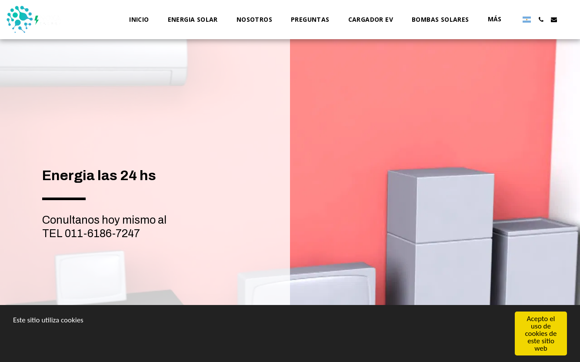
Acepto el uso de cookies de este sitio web (541, 333)
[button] (541, 20)
